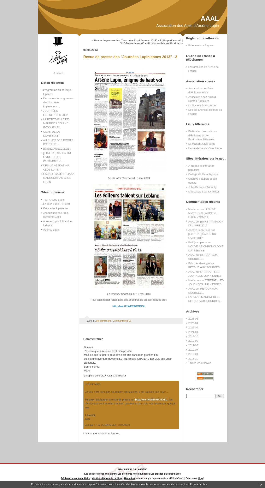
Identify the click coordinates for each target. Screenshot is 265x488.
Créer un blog (125, 469)
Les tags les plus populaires (166, 473)
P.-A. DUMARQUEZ (105, 425)
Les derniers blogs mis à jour (100, 473)
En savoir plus (198, 484)
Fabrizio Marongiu (199, 263)
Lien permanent (102, 321)
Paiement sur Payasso (201, 45)
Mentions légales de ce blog (107, 478)
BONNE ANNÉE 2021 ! (57, 148)
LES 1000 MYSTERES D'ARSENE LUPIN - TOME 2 (202, 213)
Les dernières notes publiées (133, 473)
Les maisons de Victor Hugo (205, 148)
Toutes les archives (199, 362)
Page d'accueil (172, 40)
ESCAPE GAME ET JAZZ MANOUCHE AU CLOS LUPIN (58, 178)
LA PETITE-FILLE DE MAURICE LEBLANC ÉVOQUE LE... (56, 123)
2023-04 (193, 323)
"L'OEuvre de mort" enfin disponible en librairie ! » (151, 43)
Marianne (194, 209)
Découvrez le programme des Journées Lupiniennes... (58, 102)
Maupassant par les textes (204, 191)
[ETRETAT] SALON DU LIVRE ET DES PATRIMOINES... (57, 157)
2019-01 (193, 354)
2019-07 (193, 349)
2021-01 (193, 332)
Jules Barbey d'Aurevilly (202, 187)
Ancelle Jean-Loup (199, 230)
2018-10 (193, 358)
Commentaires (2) (122, 321)
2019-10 (193, 336)
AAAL (210, 18)
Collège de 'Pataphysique (203, 174)
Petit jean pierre (197, 242)
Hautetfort (142, 469)
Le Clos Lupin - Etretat (56, 204)
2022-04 (193, 327)
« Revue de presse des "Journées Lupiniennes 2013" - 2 (126, 40)
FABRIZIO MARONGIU (202, 297)
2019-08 (193, 345)
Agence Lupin (51, 229)
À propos (58, 73)
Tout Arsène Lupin (54, 199)
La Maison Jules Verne (202, 143)
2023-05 (193, 318)
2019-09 (193, 340)
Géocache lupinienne (55, 208)
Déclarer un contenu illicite (75, 478)
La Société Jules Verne (202, 105)
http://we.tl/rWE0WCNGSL (129, 306)
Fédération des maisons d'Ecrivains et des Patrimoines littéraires (202, 135)
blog (200, 478)
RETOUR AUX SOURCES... (205, 267)
